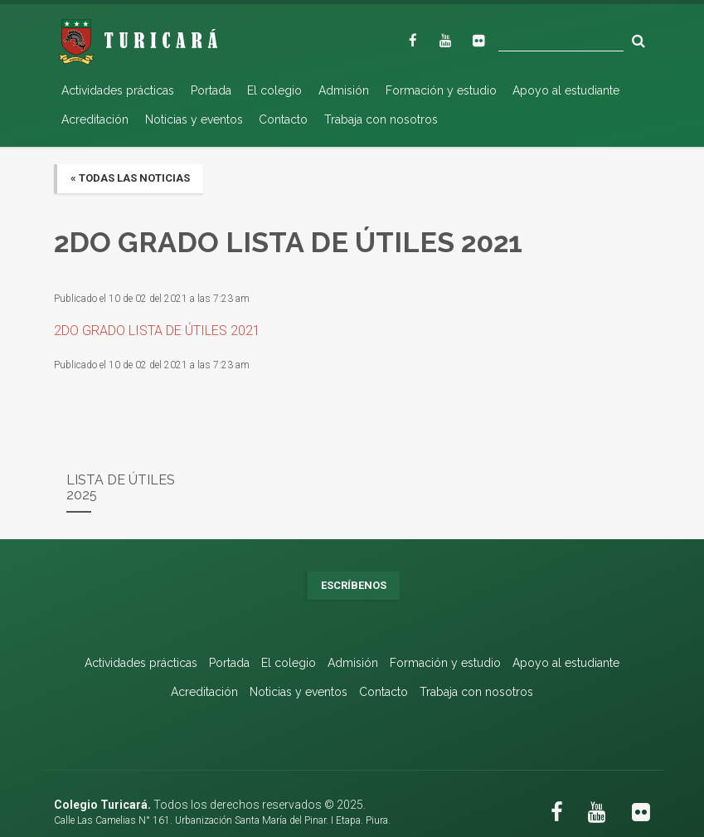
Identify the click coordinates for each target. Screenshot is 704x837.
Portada (211, 90)
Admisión (343, 90)
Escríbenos (353, 585)
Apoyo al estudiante (565, 90)
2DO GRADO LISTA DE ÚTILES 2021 (157, 330)
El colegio (274, 90)
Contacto (283, 119)
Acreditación (95, 119)
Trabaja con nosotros (381, 119)
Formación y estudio (441, 90)
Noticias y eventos (194, 119)
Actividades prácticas (117, 90)
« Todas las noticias (130, 178)
